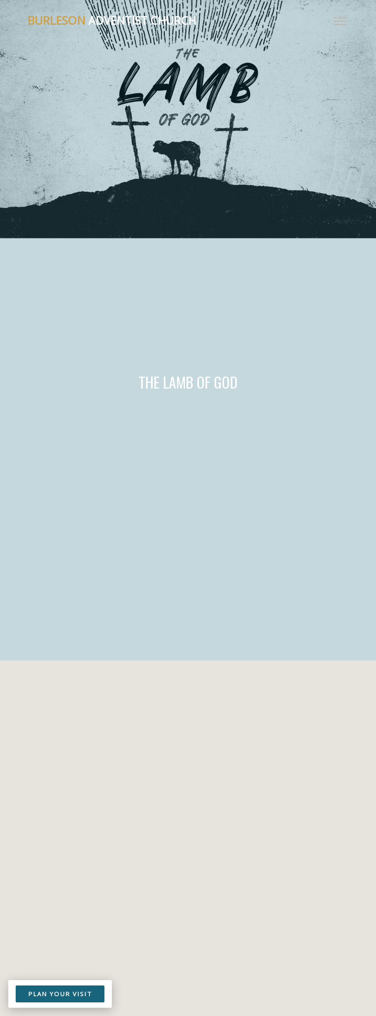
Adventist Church (111, 20)
